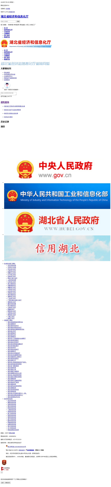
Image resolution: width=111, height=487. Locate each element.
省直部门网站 (8, 320)
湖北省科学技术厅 (13, 326)
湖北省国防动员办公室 (15, 373)
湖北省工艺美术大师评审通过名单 (14, 107)
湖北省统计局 (12, 370)
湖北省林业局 (12, 384)
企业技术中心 (8, 76)
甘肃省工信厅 (12, 313)
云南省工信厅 (12, 308)
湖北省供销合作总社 (14, 397)
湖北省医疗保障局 (13, 372)
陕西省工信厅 (12, 311)
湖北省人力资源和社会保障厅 (17, 339)
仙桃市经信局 (12, 425)
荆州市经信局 (12, 408)
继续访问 (7, 483)
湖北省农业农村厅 (13, 350)
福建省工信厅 (12, 288)
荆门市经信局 (12, 414)
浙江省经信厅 (12, 284)
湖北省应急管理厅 (13, 359)
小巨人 (28, 24)
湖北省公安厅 (12, 331)
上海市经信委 (12, 280)
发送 (2, 98)
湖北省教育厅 (12, 324)
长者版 (8, 8)
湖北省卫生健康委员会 (15, 355)
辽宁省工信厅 (12, 275)
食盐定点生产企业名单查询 (12, 110)
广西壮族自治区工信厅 (15, 300)
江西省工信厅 (12, 289)
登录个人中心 (5, 12)
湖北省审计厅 (12, 361)
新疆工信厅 (11, 319)
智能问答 (12, 12)
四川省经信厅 (12, 306)
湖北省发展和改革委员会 (15, 322)
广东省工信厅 (12, 299)
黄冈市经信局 (12, 417)
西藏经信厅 (11, 310)
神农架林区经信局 (13, 430)
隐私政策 (22, 450)
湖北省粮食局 (12, 388)
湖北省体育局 (12, 368)
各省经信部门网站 (9, 264)
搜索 (18, 21)
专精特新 (11, 24)
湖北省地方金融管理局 (15, 381)
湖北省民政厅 (12, 333)
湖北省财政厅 (12, 337)
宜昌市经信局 (12, 404)
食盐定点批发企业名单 (11, 114)
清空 (3, 127)
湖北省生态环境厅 (13, 342)
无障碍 (3, 8)
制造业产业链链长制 (10, 78)
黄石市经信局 (12, 406)
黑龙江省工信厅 (12, 278)
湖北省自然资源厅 (13, 341)
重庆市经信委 (12, 304)
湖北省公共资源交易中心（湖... (17, 394)
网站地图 (12, 433)
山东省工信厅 (12, 291)
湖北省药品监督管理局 (15, 386)
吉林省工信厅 (12, 277)
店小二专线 (40, 450)
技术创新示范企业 (9, 74)
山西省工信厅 (12, 271)
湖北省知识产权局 (13, 383)
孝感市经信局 (12, 412)
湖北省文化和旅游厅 (14, 353)
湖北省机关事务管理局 (15, 377)
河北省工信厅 (12, 269)
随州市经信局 (12, 421)
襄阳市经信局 (12, 403)
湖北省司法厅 (12, 335)
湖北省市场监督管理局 (15, 364)
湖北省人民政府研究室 (15, 375)
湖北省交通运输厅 (13, 346)
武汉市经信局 (12, 401)
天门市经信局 (12, 428)
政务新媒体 (30, 450)
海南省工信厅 (12, 302)
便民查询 (5, 103)
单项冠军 (16, 24)
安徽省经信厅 (12, 286)
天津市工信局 (12, 268)
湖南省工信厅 (12, 297)
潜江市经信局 (12, 426)
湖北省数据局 (12, 379)
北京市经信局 (12, 266)
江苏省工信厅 (12, 282)
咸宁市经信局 (12, 419)
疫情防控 (7, 80)
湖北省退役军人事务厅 (15, 357)
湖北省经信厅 (12, 295)
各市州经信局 (8, 399)
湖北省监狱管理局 (13, 390)
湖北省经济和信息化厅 (14, 16)
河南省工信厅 (12, 293)
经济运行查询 (8, 117)
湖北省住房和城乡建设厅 (15, 344)
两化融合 (23, 24)
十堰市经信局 (12, 410)
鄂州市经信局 (12, 415)
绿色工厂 (33, 24)
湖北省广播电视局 (13, 366)
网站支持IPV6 (5, 5)
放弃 (2, 483)
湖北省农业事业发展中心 (15, 395)
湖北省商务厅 (12, 352)
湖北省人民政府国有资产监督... (17, 362)
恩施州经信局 (12, 423)
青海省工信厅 (12, 315)
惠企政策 (7, 72)
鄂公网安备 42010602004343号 (16, 447)
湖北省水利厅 (12, 348)
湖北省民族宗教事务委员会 (16, 330)
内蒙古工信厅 (12, 273)
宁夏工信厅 (11, 317)
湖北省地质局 (12, 392)
